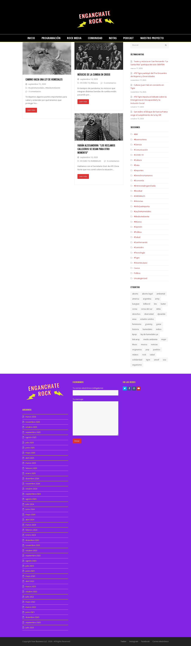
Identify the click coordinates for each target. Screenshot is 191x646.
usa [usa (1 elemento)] (164, 359)
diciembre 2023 (32, 540)
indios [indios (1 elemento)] (158, 329)
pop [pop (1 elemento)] (147, 349)
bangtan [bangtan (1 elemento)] (135, 304)
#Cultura (138, 160)
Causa (137, 268)
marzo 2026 (31, 416)
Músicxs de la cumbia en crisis (93, 74)
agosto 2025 (31, 437)
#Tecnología (139, 252)
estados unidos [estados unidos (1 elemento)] (147, 319)
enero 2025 (31, 473)
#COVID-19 (85, 83)
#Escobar (138, 190)
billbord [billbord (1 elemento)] (146, 304)
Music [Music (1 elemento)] (134, 344)
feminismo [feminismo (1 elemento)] (136, 324)
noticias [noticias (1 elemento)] (154, 344)
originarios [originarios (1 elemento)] (137, 349)
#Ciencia (138, 144)
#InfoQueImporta (142, 206)
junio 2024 (30, 509)
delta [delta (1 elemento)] (158, 309)
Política (137, 273)
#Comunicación (141, 149)
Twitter (123, 641)
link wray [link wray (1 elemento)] (136, 339)
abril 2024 (30, 519)
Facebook (145, 641)
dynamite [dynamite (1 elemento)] (161, 314)
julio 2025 (30, 442)
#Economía (139, 180)
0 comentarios (35, 91)
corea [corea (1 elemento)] (134, 309)
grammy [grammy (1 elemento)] (148, 324)
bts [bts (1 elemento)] (155, 304)
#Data (136, 165)
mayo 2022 (30, 601)
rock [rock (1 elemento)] (144, 354)
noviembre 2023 (33, 545)
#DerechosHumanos (143, 175)
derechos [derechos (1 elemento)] (136, 314)
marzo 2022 (31, 607)
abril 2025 (30, 458)
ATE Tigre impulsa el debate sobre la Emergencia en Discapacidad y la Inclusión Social (149, 100)
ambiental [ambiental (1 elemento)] (161, 293)
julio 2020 (30, 627)
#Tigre (137, 257)
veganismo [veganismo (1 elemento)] (137, 365)
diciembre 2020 (32, 617)
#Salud (137, 237)
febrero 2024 (31, 530)
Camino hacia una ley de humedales (44, 79)
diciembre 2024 (32, 478)
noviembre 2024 (33, 483)
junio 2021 (30, 612)
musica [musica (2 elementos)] (144, 344)
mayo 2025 (30, 452)
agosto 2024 (31, 499)
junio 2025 (30, 447)
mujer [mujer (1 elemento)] (163, 339)
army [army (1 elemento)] (157, 299)
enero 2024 (31, 535)
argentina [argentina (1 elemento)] (147, 299)
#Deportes (139, 170)
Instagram (133, 641)
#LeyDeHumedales (36, 88)
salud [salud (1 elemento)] (152, 354)
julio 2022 (30, 596)
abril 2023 (30, 581)
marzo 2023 (31, 586)
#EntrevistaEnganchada (144, 185)
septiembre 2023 (33, 555)
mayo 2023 (30, 576)
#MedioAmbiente (52, 88)
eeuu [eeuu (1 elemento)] (134, 319)
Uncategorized (140, 278)
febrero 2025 (31, 468)
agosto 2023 (31, 560)
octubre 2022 (31, 591)
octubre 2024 (31, 488)
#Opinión (138, 226)
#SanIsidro (139, 247)
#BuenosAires (140, 139)
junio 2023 (30, 571)
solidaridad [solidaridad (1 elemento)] (137, 359)
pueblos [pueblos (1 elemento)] (156, 349)
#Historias (138, 201)
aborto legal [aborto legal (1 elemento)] (147, 293)
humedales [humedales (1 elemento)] (147, 329)
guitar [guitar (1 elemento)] (158, 324)
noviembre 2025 (33, 422)
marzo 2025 (31, 463)
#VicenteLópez (140, 262)
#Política (137, 232)
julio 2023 (30, 565)
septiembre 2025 (33, 432)
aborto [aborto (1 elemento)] (135, 293)
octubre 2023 (31, 550)
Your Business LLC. (39, 641)
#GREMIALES (96, 161)
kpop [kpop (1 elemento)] (134, 334)
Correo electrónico (161, 641)
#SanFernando (140, 242)
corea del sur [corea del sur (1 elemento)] (146, 309)
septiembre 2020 (33, 622)
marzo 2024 (31, 524)
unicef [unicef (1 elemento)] (156, 359)
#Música (94, 83)
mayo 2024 (30, 514)
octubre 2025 (31, 427)
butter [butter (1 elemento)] (163, 304)
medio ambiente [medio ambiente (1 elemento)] (150, 339)
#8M (136, 134)
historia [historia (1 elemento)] (135, 329)
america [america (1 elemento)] (135, 299)
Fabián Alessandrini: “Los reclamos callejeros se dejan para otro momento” (96, 149)
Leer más (31, 110)
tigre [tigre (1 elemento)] (148, 359)
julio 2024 (30, 504)
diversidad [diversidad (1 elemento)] (149, 314)
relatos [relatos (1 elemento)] (135, 354)
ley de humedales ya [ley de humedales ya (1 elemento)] (149, 334)
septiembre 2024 (33, 494)
